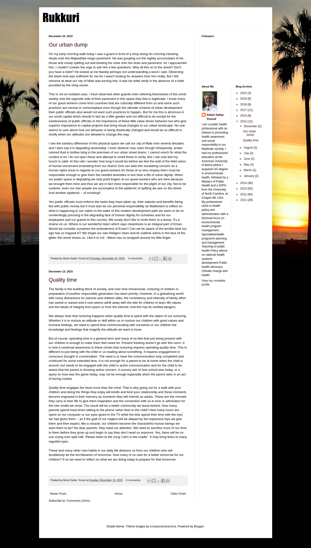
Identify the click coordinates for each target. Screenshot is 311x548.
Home (118, 493)
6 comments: (134, 480)
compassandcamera (163, 526)
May (247, 164)
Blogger (199, 526)
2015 (244, 121)
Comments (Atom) (78, 500)
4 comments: (136, 258)
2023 (244, 93)
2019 (244, 98)
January (249, 176)
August (249, 147)
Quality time (63, 280)
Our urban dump (68, 45)
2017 (244, 110)
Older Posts (178, 493)
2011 (244, 200)
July (247, 153)
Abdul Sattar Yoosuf (215, 117)
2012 (244, 194)
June (247, 158)
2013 (244, 188)
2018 (244, 104)
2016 (244, 115)
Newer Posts (58, 493)
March (248, 170)
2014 (244, 183)
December (251, 126)
